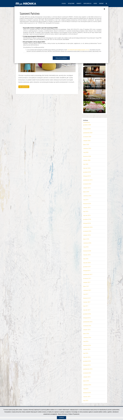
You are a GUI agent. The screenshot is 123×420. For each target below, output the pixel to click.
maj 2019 (85, 199)
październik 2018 (87, 227)
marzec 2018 (86, 255)
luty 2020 (85, 164)
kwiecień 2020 (87, 156)
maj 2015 (85, 388)
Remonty (79, 3)
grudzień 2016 (87, 314)
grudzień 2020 (87, 125)
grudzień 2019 (87, 172)
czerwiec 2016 (87, 337)
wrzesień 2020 (87, 136)
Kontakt (101, 3)
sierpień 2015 (86, 377)
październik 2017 (87, 274)
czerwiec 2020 (87, 148)
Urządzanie (71, 3)
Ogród (95, 3)
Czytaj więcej (24, 86)
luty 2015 (85, 400)
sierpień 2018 (86, 235)
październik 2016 (87, 321)
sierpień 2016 (86, 329)
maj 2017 (85, 294)
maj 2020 (85, 152)
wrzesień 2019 (87, 184)
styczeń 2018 (86, 262)
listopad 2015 (87, 365)
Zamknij (61, 417)
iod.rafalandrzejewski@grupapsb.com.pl (78, 49)
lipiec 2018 (86, 239)
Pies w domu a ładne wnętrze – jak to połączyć (93, 85)
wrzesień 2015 (87, 373)
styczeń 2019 (86, 215)
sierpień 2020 (86, 140)
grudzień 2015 (87, 361)
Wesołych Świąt (90, 110)
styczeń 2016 (86, 357)
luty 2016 (85, 353)
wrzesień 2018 (87, 231)
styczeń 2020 (86, 168)
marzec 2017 (86, 302)
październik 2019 (87, 180)
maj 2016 (85, 341)
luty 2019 (85, 211)
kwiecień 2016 (87, 345)
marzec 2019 (86, 207)
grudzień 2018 (87, 219)
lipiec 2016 (86, 333)
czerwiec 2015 (87, 384)
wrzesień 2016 (87, 325)
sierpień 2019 (86, 188)
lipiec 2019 (86, 191)
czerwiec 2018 (87, 243)
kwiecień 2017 (87, 298)
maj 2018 (85, 247)
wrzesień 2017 (87, 278)
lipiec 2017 (86, 286)
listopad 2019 (87, 176)
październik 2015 (87, 369)
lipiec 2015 (86, 381)
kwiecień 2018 (87, 251)
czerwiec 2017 (87, 290)
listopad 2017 (87, 270)
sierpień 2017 (86, 282)
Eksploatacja (87, 3)
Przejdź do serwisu (61, 58)
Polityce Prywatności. (74, 414)
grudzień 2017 (87, 266)
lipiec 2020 (86, 144)
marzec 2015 (86, 396)
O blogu (64, 3)
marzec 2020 (86, 160)
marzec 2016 (86, 349)
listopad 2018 (87, 223)
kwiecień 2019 (87, 203)
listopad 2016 (87, 318)
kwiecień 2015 (87, 392)
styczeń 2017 (86, 310)
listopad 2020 (87, 128)
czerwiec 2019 (87, 195)
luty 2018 (85, 258)
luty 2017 (85, 306)
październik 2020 (87, 132)
